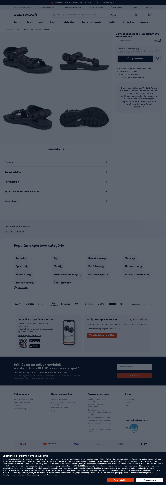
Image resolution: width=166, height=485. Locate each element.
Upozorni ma (135, 58)
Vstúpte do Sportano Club (101, 358)
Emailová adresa (126, 390)
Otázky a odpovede (59, 423)
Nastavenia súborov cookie (99, 444)
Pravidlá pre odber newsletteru (95, 429)
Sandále (46, 29)
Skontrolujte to (139, 77)
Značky (111, 22)
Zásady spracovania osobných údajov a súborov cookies (99, 435)
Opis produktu (12, 198)
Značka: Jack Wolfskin (14, 258)
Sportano (10, 29)
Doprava (17, 429)
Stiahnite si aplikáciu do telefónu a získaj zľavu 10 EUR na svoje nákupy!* (85, 2)
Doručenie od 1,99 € (24, 7)
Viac (149, 68)
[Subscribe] (134, 399)
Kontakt (135, 7)
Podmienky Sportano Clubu (99, 441)
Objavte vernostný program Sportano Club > (104, 352)
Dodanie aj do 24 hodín (73, 7)
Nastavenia (150, 480)
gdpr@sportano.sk (122, 473)
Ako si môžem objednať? (24, 423)
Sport (17, 29)
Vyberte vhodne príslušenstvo (21, 217)
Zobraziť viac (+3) (56, 149)
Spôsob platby (20, 432)
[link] (136, 15)
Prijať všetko (120, 480)
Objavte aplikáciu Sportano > (29, 359)
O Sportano (129, 423)
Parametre (10, 188)
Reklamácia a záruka (59, 431)
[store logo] (25, 15)
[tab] (56, 188)
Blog (53, 434)
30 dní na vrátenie (47, 7)
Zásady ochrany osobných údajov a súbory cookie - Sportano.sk (30, 475)
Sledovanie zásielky (22, 426)
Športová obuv (36, 29)
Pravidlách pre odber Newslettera (42, 402)
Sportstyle (25, 29)
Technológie (11, 207)
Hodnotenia (11, 227)
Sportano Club (97, 7)
